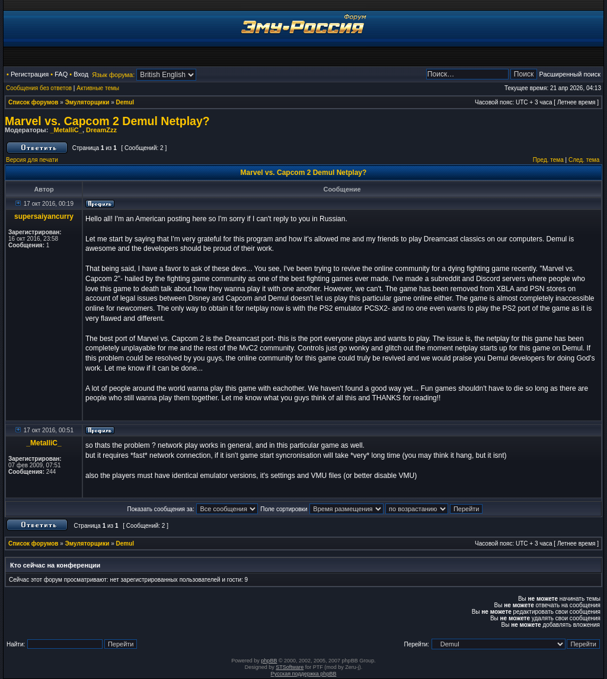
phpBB (269, 661)
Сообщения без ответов (39, 88)
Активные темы (97, 88)
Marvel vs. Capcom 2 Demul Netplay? (107, 120)
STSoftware (290, 667)
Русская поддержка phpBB (304, 674)
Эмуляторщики (87, 102)
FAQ (61, 74)
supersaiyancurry (44, 216)
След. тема (583, 160)
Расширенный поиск (569, 74)
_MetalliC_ (66, 129)
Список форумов (33, 102)
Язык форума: (113, 74)
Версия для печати (32, 160)
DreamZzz (101, 129)
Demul (125, 102)
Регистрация (30, 74)
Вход (81, 74)
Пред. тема (548, 160)
